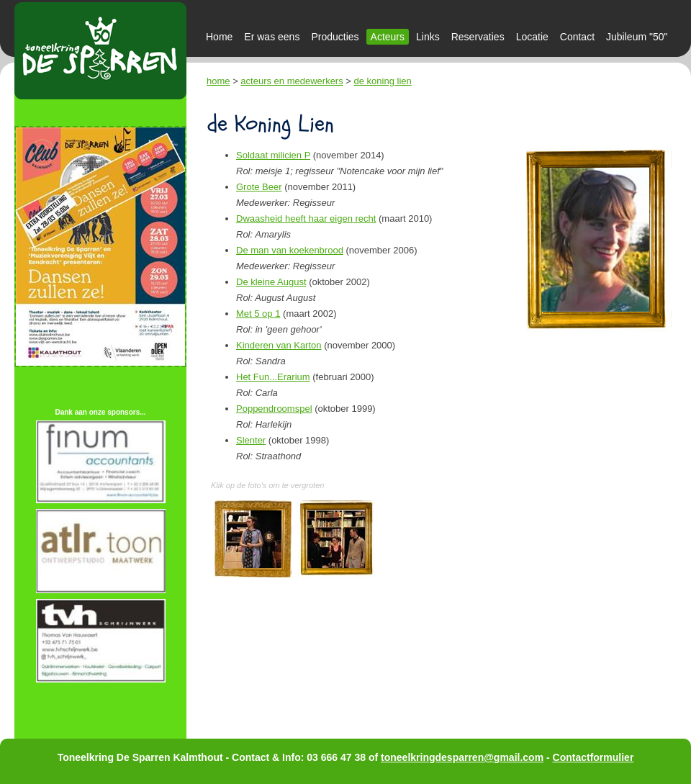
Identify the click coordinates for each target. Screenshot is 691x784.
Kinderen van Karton (279, 345)
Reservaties (478, 36)
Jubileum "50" (636, 36)
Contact (577, 36)
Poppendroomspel (274, 408)
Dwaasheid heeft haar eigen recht (306, 218)
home (218, 81)
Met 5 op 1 (258, 313)
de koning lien (383, 81)
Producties (334, 36)
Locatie (532, 36)
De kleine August (271, 281)
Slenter (251, 440)
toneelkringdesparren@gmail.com (462, 757)
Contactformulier (593, 757)
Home (219, 36)
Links (428, 36)
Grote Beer (259, 186)
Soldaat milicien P (273, 155)
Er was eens (271, 36)
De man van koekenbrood (289, 250)
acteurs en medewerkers (291, 81)
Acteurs (388, 36)
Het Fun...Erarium (273, 376)
